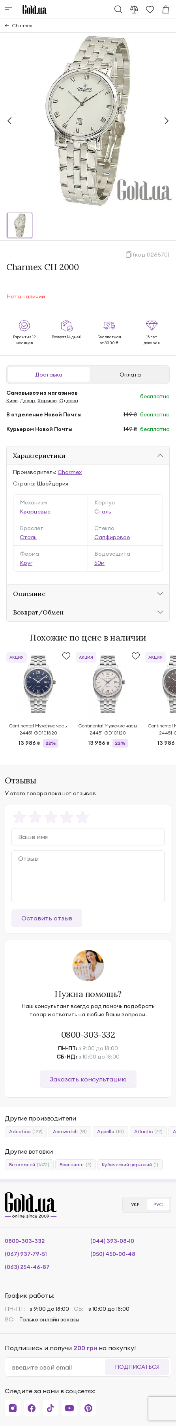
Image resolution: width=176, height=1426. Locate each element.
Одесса (68, 400)
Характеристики (39, 455)
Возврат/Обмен (38, 612)
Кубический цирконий (130, 1164)
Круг (26, 562)
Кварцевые (35, 511)
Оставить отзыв (46, 918)
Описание (29, 594)
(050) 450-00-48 (112, 1253)
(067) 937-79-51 (26, 1253)
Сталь (102, 511)
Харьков (46, 400)
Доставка (48, 374)
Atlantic (148, 1131)
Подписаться (137, 1366)
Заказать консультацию (88, 1079)
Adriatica (26, 1131)
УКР (135, 1204)
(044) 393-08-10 (112, 1240)
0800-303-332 (88, 1034)
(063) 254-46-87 (27, 1266)
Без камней (29, 1164)
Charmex (22, 25)
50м (99, 562)
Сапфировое (112, 537)
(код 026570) (151, 254)
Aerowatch (70, 1131)
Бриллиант (76, 1164)
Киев (11, 400)
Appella (110, 1131)
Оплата (130, 374)
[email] (58, 1367)
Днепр (27, 400)
